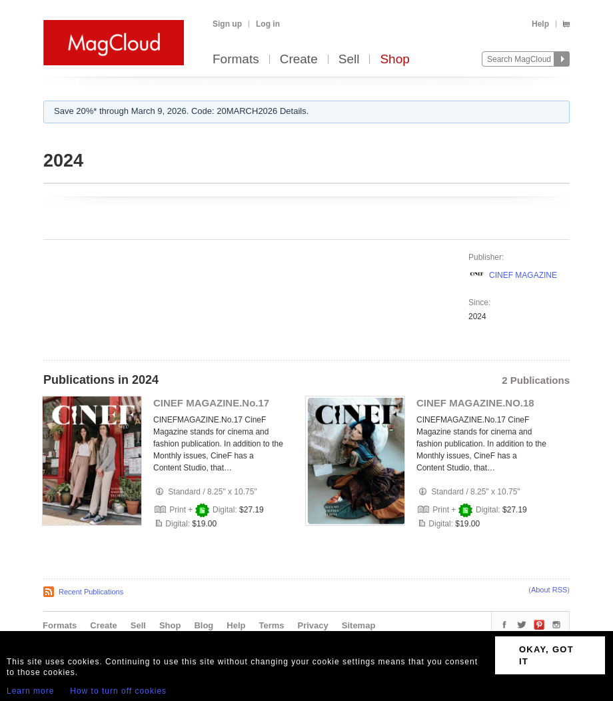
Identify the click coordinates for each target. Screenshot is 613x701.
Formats (236, 59)
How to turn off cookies (118, 691)
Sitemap (359, 625)
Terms (271, 625)
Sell (349, 59)
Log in (268, 24)
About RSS (549, 590)
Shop (394, 59)
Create (299, 59)
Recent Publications (91, 592)
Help (540, 24)
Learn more (30, 691)
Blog (203, 625)
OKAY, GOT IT (546, 655)
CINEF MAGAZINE (523, 275)
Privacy (313, 625)
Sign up (227, 24)
